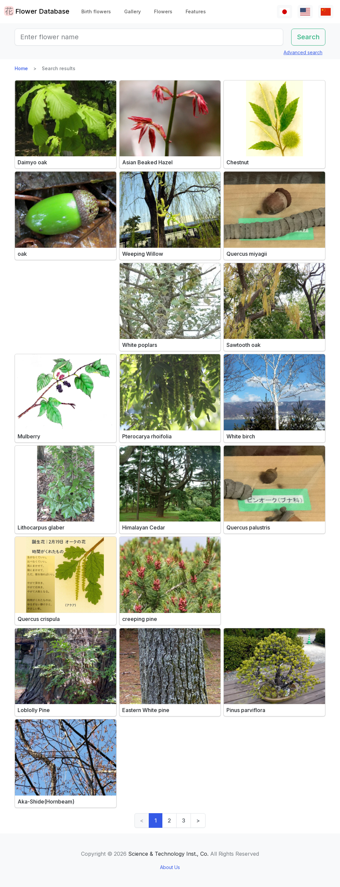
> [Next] (198, 820)
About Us (170, 867)
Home (21, 68)
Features (196, 11)
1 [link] (155, 820)
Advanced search (303, 52)
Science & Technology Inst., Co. (168, 853)
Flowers (163, 11)
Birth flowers (96, 11)
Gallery (132, 11)
